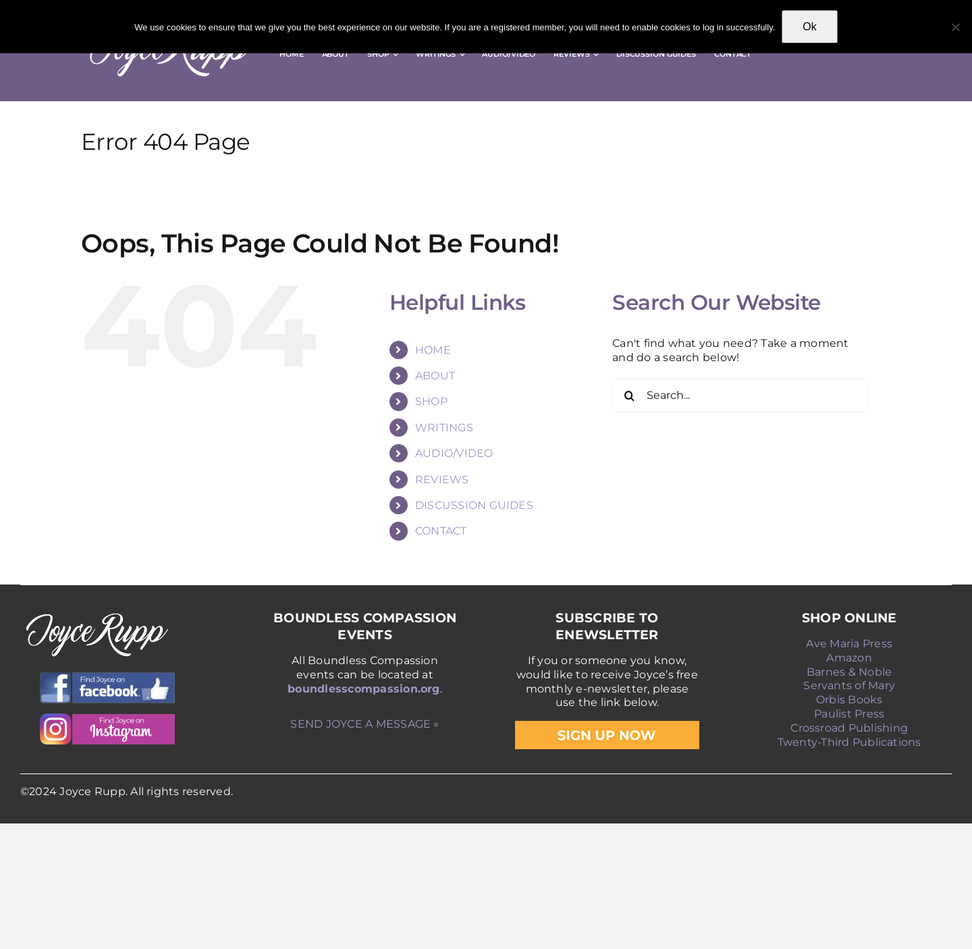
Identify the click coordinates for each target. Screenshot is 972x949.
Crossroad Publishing (849, 728)
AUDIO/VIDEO (454, 453)
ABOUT (435, 375)
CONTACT (441, 530)
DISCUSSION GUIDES (474, 505)
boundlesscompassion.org (364, 688)
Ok (809, 26)
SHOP (431, 401)
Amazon (848, 657)
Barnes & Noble (849, 672)
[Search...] (740, 395)
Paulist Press (849, 713)
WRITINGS (444, 427)
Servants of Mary (849, 685)
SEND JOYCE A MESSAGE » (364, 723)
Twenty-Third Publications (849, 742)
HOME (433, 350)
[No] (955, 27)
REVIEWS (442, 479)
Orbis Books (849, 699)
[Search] (629, 395)
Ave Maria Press (849, 643)
